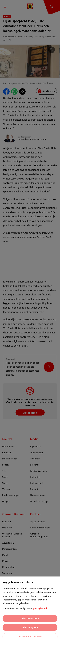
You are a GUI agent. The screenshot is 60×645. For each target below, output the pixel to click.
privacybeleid (40, 608)
